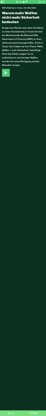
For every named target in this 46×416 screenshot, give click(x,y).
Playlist (35, 413)
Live (12, 413)
